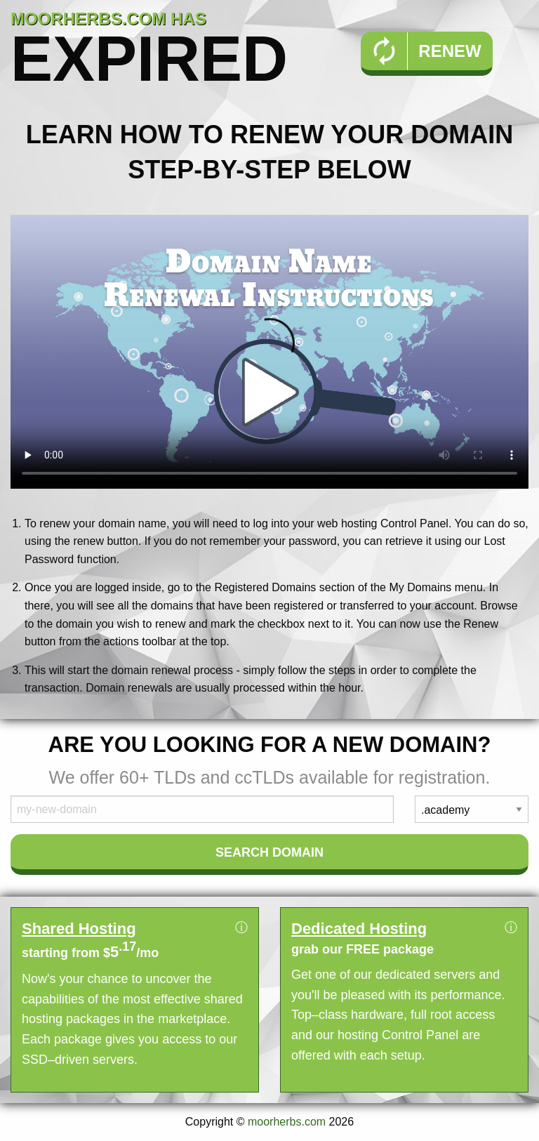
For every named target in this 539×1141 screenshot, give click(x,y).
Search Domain (269, 852)
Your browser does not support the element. (269, 352)
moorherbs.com (287, 1122)
